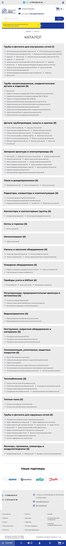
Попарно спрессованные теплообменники (22, 389)
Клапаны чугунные (14, 159)
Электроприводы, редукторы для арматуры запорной (25, 172)
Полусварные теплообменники (48, 386)
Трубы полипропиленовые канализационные (23, 107)
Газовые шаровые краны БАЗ (40, 162)
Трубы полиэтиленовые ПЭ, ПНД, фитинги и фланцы (25, 430)
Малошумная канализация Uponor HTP (48, 54)
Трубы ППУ (54, 425)
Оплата (27, 514)
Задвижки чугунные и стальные (29, 156)
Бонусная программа (32, 530)
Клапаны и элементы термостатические (21, 198)
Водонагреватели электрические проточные (22, 318)
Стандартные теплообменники (18, 391)
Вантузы (10, 91)
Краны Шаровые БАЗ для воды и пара (20, 167)
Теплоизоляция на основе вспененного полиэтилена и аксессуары (30, 368)
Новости (5, 518)
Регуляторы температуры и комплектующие (22, 305)
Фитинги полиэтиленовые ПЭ (41, 433)
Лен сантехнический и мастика (18, 357)
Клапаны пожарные (49, 269)
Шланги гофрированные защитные (19, 438)
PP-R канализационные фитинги (18, 54)
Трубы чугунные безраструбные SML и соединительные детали (28, 109)
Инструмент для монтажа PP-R (18, 336)
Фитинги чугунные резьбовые (43, 138)
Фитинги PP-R (46, 67)
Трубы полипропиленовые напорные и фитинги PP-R (36, 65)
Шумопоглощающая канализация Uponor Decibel (24, 73)
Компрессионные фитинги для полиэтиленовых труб (25, 419)
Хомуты (51, 141)
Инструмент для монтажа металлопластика (22, 339)
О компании (7, 514)
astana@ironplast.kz (36, 14)
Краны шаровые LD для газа (41, 164)
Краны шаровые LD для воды (17, 164)
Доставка (28, 518)
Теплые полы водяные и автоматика (19, 404)
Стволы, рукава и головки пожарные (20, 272)
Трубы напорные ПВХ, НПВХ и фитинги (32, 427)
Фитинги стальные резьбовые (17, 138)
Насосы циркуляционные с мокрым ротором (40, 257)
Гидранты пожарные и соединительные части (23, 269)
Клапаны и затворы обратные (17, 300)
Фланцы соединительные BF (17, 141)
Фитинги (20, 57)
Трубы (10, 57)
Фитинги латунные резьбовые (18, 70)
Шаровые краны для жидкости (18, 170)
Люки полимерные (31, 185)
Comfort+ (35, 203)
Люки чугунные (48, 185)
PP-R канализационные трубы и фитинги (21, 51)
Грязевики (28, 453)
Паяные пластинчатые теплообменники (21, 383)
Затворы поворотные (52, 156)
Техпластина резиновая (51, 370)
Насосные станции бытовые (17, 254)
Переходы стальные (41, 133)
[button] (4, 479)
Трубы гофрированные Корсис (18, 422)
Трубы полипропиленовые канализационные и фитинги (26, 101)
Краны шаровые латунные (16, 162)
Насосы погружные (14, 257)
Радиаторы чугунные (51, 203)
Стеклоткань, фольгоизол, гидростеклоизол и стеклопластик (27, 365)
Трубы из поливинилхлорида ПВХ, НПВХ (21, 99)
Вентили (10, 156)
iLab (59, 537)
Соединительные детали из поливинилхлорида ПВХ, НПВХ (27, 96)
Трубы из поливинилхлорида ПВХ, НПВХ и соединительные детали (30, 93)
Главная (28, 31)
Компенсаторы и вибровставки (18, 130)
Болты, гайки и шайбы (15, 127)
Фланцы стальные (38, 141)
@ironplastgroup (41, 505)
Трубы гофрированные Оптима (43, 422)
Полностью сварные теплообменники (20, 386)
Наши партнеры (33, 468)
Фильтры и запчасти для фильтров (49, 453)
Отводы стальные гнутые (42, 130)
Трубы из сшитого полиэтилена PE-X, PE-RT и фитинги (25, 62)
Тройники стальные (44, 135)
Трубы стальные (13, 241)
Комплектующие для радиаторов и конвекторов (24, 200)
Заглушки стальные (34, 127)
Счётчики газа (25, 285)
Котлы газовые (12, 229)
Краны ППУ (41, 425)
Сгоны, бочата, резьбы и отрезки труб (20, 135)
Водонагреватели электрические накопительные (24, 321)
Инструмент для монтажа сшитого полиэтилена (23, 342)
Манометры (11, 285)
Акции (5, 522)
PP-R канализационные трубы (50, 51)
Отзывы (49, 514)
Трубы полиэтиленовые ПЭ (17, 433)
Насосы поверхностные (39, 254)
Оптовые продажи (31, 526)
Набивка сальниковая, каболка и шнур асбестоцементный (27, 360)
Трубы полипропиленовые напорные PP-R (22, 67)
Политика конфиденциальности (54, 524)
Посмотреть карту (41, 497)
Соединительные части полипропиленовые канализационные (28, 104)
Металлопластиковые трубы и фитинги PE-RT (43, 57)
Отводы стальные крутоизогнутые (19, 133)
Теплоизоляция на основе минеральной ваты (23, 370)
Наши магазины (8, 526)
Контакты (6, 530)
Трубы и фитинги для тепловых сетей (20, 425)
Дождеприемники (14, 185)
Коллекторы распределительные (39, 216)
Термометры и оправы (43, 285)
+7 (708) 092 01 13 (11, 495)
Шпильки (11, 143)
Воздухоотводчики (14, 453)
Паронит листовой (14, 362)
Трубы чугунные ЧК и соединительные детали (23, 115)
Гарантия (28, 522)
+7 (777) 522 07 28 (36, 2)
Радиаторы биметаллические (17, 203)
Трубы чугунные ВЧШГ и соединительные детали (24, 112)
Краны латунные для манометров (37, 159)
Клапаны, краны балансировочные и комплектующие (25, 303)
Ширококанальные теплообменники (46, 391)
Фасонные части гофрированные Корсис (21, 435)
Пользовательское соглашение (53, 518)
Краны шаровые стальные (46, 167)
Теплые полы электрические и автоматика (22, 407)
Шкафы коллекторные (15, 216)
